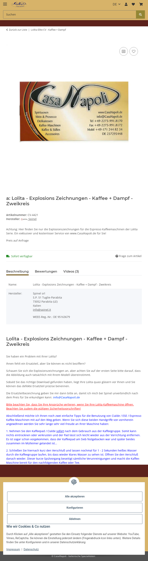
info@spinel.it (42, 310)
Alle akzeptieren (74, 496)
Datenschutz (31, 549)
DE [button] (115, 4)
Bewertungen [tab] (46, 271)
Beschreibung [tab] (17, 271)
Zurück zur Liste (18, 29)
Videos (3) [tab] (71, 271)
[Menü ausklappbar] (5, 2)
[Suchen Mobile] (69, 14)
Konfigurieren (74, 507)
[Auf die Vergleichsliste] (123, 51)
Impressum (13, 549)
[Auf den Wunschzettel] (133, 51)
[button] (126, 4)
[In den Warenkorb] (9, 42)
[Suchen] (140, 14)
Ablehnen (74, 518)
